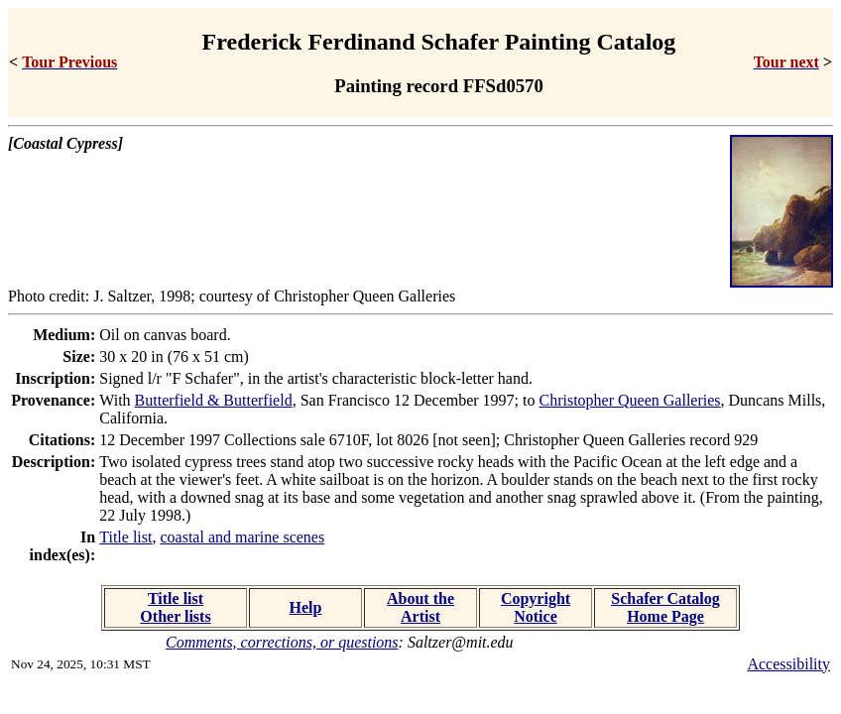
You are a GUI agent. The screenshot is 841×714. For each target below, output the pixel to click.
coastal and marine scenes (242, 537)
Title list (125, 537)
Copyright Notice (535, 607)
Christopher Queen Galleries (630, 400)
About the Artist (420, 607)
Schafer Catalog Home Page (665, 607)
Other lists (175, 616)
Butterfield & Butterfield (214, 400)
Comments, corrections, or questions (282, 642)
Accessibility (788, 663)
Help (306, 607)
